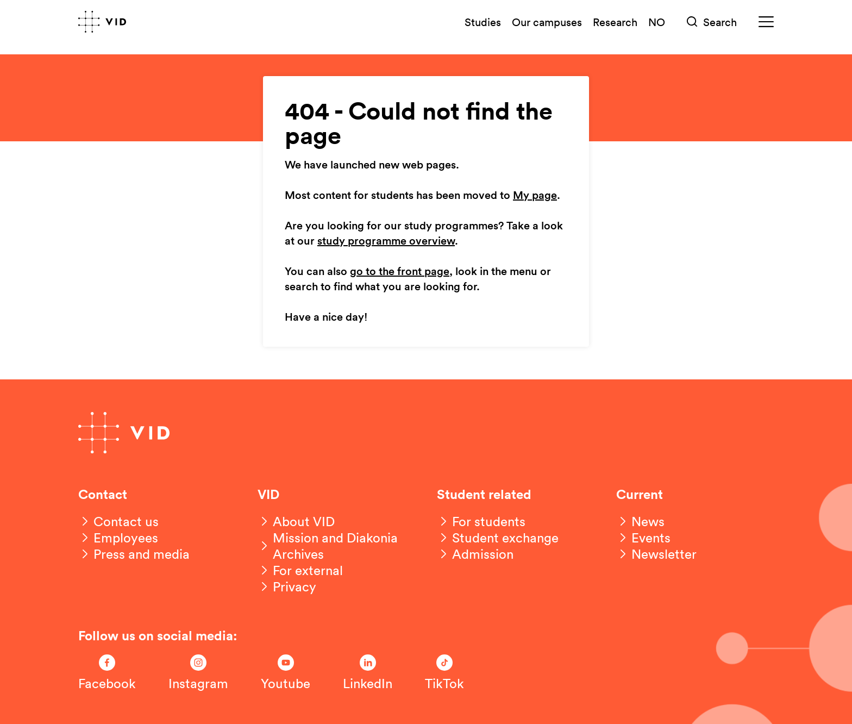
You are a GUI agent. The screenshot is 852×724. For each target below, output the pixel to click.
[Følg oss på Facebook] (107, 672)
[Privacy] (287, 586)
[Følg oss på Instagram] (198, 672)
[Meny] (766, 22)
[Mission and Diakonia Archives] (336, 545)
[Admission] (475, 554)
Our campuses (547, 22)
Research (615, 22)
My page (535, 195)
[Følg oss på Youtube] (285, 672)
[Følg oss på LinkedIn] (367, 672)
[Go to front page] (102, 22)
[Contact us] (118, 521)
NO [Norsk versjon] (656, 22)
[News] (640, 521)
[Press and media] (134, 554)
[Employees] (118, 537)
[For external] (300, 570)
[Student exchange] (498, 537)
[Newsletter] (656, 554)
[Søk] (712, 22)
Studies (483, 22)
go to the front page (399, 271)
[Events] (643, 537)
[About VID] (296, 521)
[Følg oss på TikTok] (444, 672)
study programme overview (386, 241)
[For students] (481, 521)
